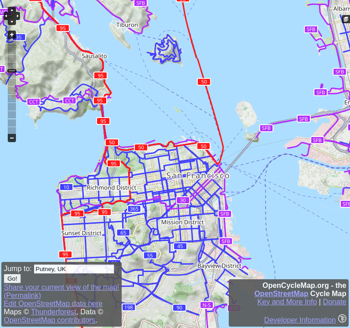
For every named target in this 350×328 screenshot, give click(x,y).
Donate (334, 302)
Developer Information (300, 320)
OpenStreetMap (281, 293)
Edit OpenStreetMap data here (53, 304)
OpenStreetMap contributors (49, 320)
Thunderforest (54, 312)
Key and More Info (287, 302)
